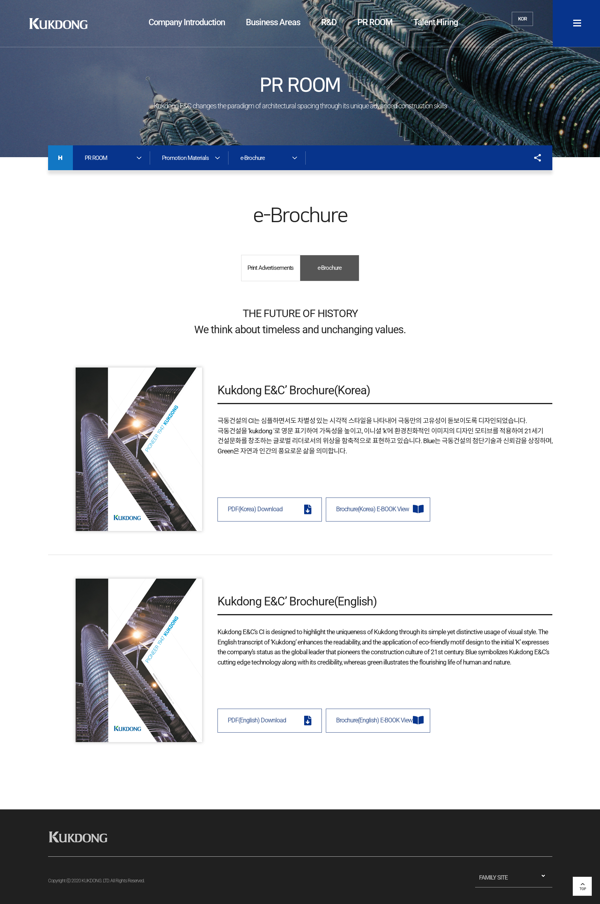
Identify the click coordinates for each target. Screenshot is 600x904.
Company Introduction (187, 22)
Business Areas (273, 22)
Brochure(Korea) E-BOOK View (372, 509)
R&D (328, 22)
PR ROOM (374, 22)
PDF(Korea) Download (255, 509)
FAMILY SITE (493, 877)
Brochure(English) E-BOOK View (374, 720)
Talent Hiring (435, 22)
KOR (522, 19)
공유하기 (533, 158)
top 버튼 (582, 886)
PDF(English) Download (257, 720)
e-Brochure (330, 267)
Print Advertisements (270, 267)
